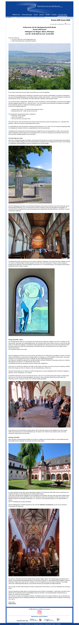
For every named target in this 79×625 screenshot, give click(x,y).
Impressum (41, 624)
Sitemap (36, 624)
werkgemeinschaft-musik (21, 17)
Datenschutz (48, 624)
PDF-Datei (68, 24)
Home (13, 17)
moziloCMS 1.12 (29, 624)
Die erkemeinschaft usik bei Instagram (39, 611)
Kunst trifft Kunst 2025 (39, 17)
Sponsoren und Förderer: (39, 616)
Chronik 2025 (31, 17)
